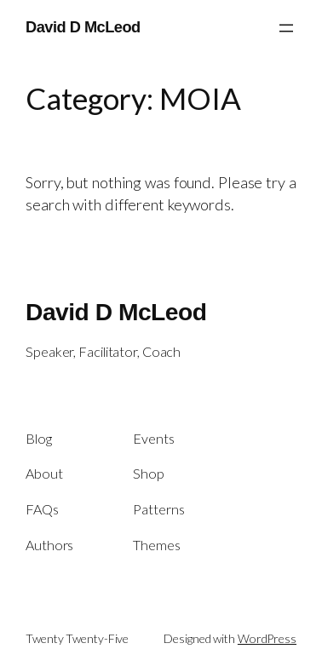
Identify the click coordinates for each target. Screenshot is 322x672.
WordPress (267, 638)
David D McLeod (83, 27)
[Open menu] (286, 28)
